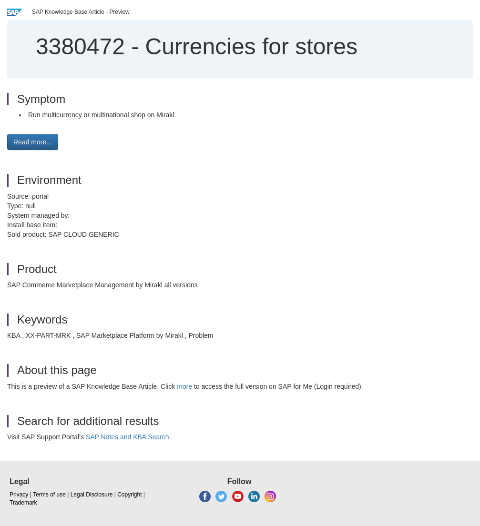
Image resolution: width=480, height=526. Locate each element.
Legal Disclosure (92, 494)
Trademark (23, 502)
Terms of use (49, 494)
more (184, 386)
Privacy (19, 494)
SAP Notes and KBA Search (127, 437)
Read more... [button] (32, 142)
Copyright (129, 494)
